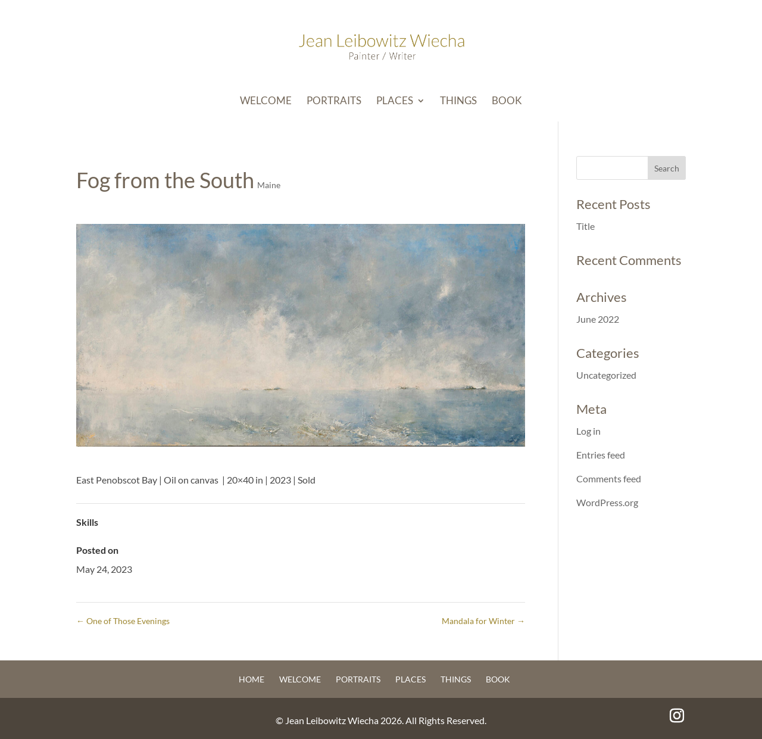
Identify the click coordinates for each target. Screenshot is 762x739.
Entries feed (600, 454)
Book (507, 101)
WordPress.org (607, 502)
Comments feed (608, 478)
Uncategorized (606, 375)
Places (394, 101)
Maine (268, 185)
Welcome (266, 101)
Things (458, 101)
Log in (588, 430)
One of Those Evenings (123, 621)
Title (585, 226)
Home (251, 679)
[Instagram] (677, 716)
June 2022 (597, 319)
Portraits (334, 101)
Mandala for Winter (483, 621)
